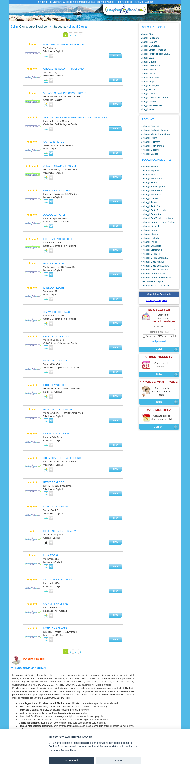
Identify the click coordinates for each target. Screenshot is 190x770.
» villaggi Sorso (149, 230)
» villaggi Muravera (151, 194)
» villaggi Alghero (150, 170)
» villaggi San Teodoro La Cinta (157, 218)
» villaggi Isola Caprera (153, 186)
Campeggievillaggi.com (34, 26)
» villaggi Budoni (149, 182)
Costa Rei (91, 681)
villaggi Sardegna (150, 85)
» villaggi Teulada (150, 238)
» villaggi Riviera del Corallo (155, 285)
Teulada (69, 685)
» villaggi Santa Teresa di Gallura (158, 222)
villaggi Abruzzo (149, 34)
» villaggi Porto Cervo (152, 206)
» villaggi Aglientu (150, 166)
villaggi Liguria (148, 61)
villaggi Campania (150, 46)
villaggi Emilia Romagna (153, 49)
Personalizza (68, 750)
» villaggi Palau (149, 202)
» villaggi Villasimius (151, 249)
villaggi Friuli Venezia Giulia (155, 53)
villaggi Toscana (149, 93)
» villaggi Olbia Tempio (153, 146)
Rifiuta (118, 760)
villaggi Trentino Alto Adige (155, 97)
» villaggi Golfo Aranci (152, 261)
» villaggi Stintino (150, 234)
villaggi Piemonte (150, 77)
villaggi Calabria (149, 42)
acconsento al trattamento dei (159, 339)
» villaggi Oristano (150, 149)
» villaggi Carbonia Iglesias (155, 130)
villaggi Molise (148, 73)
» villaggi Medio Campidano (155, 134)
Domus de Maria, (48, 685)
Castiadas (105, 681)
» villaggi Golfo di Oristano (155, 269)
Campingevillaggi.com (156, 300)
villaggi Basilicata (150, 38)
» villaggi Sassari (150, 153)
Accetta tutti (71, 760)
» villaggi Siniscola (150, 226)
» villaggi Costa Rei (151, 253)
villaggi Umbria (148, 101)
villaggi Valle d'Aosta (151, 105)
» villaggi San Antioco (152, 214)
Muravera (63, 681)
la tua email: (158, 326)
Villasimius (119, 681)
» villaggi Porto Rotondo (153, 210)
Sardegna (59, 26)
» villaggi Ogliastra (150, 142)
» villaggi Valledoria (151, 246)
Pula (130, 681)
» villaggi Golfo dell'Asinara (155, 265)
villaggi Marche (149, 69)
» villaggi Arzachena (151, 178)
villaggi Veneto (148, 109)
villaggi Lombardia (150, 65)
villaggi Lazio (147, 57)
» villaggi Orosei (149, 198)
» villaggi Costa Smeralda (154, 257)
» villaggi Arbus (149, 174)
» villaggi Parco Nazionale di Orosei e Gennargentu (156, 279)
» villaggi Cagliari (150, 126)
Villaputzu (77, 681)
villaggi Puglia (148, 81)
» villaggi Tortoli (149, 242)
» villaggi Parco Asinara (153, 273)
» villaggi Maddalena (151, 190)
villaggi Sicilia (148, 89)
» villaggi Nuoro (149, 138)
